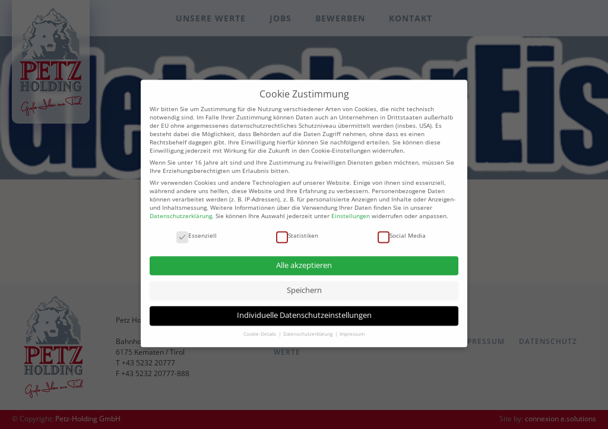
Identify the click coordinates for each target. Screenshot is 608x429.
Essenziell (196, 230)
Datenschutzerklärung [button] (308, 329)
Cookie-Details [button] (260, 329)
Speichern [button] (304, 285)
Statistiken (297, 230)
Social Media (402, 230)
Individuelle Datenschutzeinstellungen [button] (304, 310)
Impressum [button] (352, 329)
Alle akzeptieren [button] (304, 260)
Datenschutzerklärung (181, 210)
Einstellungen (350, 210)
